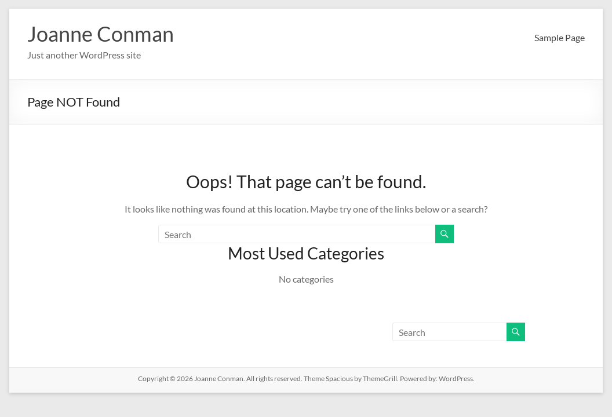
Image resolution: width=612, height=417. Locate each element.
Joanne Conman (100, 33)
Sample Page (559, 37)
